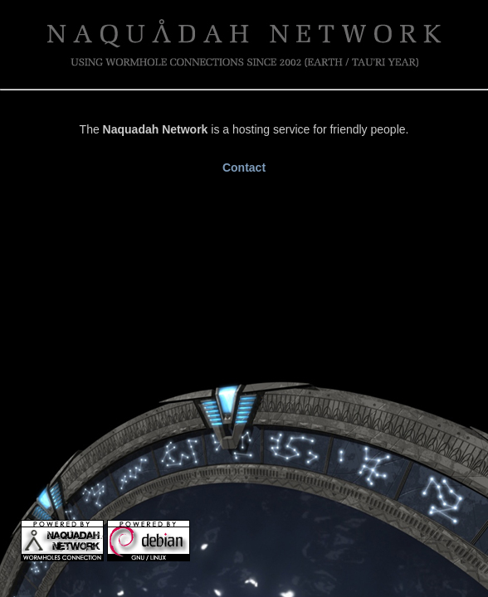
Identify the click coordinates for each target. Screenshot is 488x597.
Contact (244, 167)
